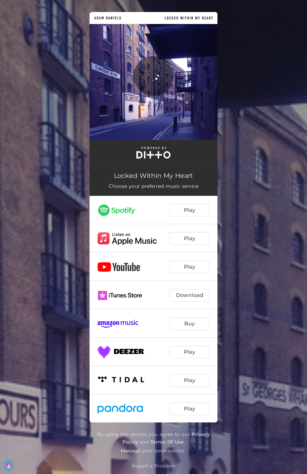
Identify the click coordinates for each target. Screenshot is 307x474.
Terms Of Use (167, 442)
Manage (130, 451)
